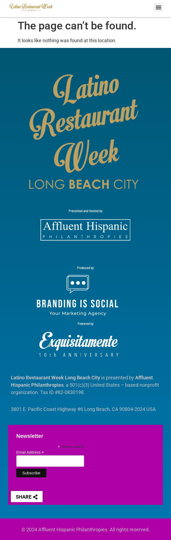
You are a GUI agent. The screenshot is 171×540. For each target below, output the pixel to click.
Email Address (30, 452)
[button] (158, 7)
